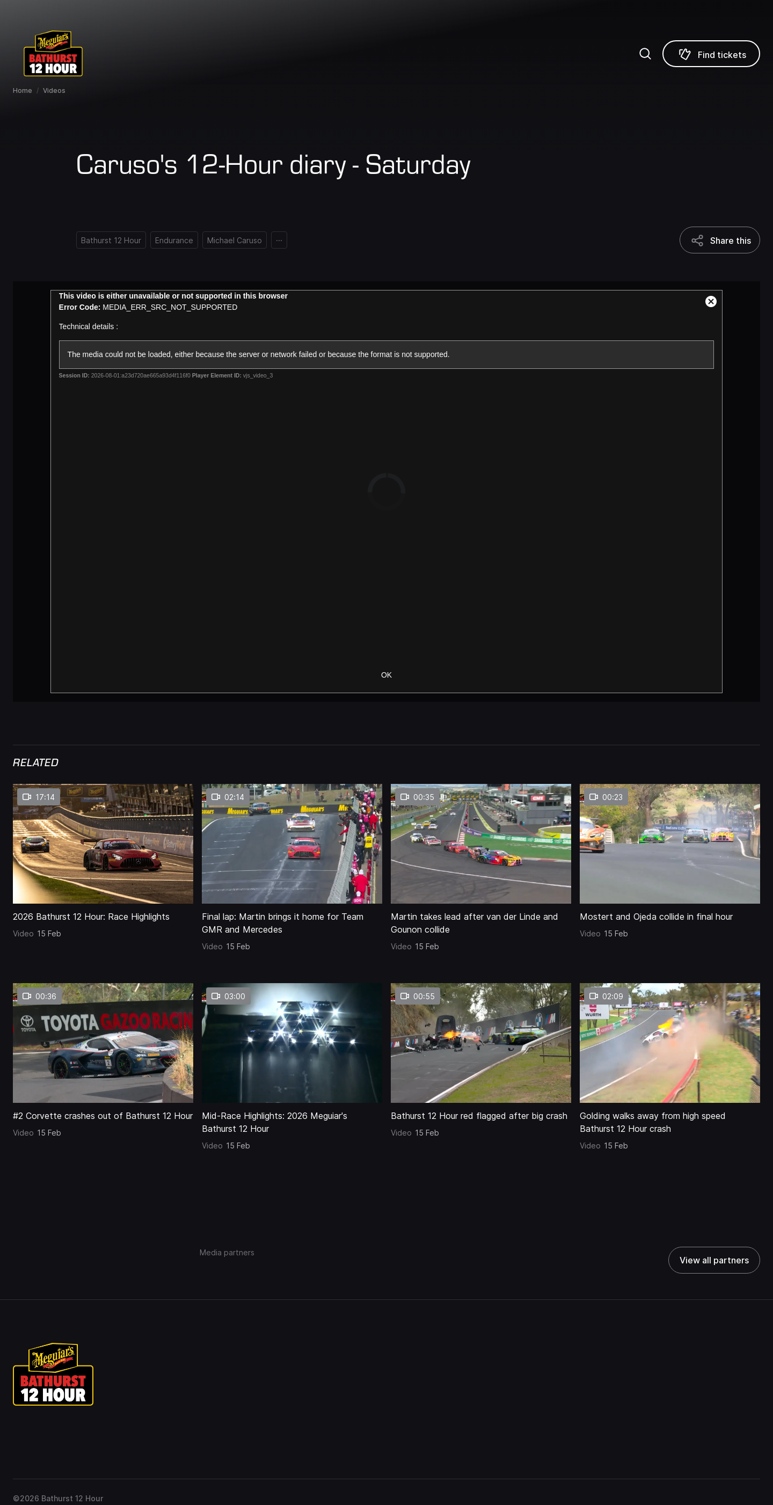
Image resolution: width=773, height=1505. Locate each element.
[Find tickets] (711, 53)
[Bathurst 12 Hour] (111, 240)
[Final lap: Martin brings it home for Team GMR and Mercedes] (292, 920)
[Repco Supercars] (67, 53)
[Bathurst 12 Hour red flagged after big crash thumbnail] (481, 1043)
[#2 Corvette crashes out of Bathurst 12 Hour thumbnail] (103, 1043)
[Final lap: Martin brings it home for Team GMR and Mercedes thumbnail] (292, 844)
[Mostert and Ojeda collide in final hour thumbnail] (670, 844)
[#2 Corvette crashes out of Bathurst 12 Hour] (103, 1112)
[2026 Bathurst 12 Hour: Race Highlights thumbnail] (103, 844)
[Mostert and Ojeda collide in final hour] (670, 913)
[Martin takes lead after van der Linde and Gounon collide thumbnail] (481, 844)
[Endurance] (174, 240)
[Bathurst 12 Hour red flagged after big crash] (481, 1112)
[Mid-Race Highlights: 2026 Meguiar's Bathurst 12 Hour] (292, 1119)
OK (386, 675)
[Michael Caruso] (234, 240)
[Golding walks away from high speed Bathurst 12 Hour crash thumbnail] (670, 1043)
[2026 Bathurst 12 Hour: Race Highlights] (103, 913)
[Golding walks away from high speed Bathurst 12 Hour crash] (670, 1119)
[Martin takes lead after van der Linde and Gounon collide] (481, 920)
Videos (54, 90)
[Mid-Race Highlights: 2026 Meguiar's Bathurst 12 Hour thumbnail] (292, 1043)
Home (22, 90)
